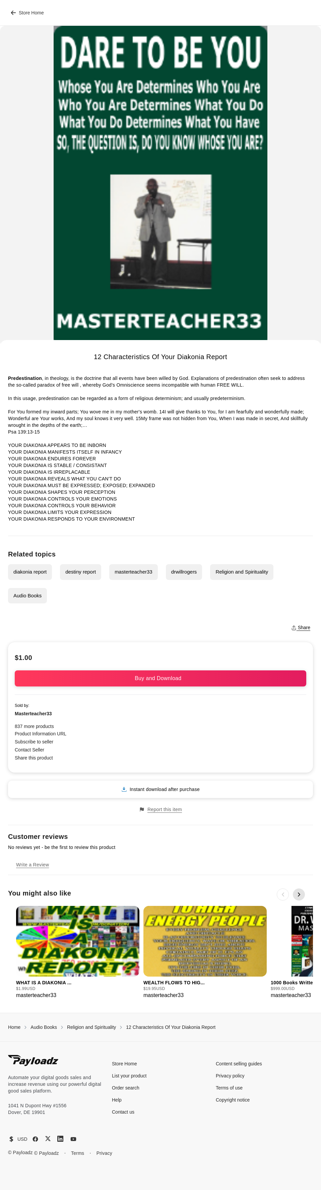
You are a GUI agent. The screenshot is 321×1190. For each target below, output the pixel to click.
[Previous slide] (283, 894)
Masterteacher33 (33, 713)
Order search (125, 1087)
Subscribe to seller (34, 741)
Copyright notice (233, 1100)
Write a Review (32, 864)
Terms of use (229, 1087)
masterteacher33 (133, 572)
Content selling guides (239, 1063)
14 (162, 411)
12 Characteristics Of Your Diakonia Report (170, 1027)
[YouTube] (73, 1139)
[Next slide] (299, 894)
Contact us (123, 1112)
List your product (129, 1075)
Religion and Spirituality (241, 572)
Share (300, 627)
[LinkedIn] (60, 1139)
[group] (77, 952)
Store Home (27, 12)
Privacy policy (230, 1075)
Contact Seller (29, 749)
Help (117, 1100)
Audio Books (27, 595)
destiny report (80, 572)
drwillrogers (184, 572)
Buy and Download (160, 678)
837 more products (34, 726)
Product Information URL (40, 733)
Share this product (34, 758)
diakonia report (30, 572)
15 (138, 418)
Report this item (160, 809)
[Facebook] (35, 1139)
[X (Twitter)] (48, 1138)
